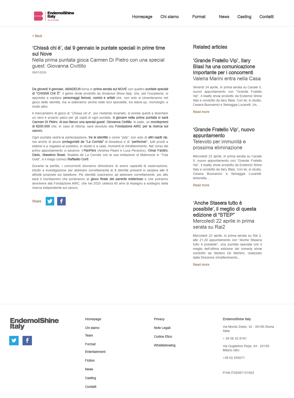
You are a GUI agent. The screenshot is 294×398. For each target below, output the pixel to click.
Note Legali (162, 328)
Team (89, 335)
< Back (37, 36)
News (224, 17)
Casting (244, 17)
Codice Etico (163, 337)
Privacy (159, 319)
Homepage (142, 17)
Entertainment (95, 352)
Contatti (266, 17)
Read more (201, 112)
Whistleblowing (164, 345)
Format (198, 17)
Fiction (90, 360)
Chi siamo (169, 17)
